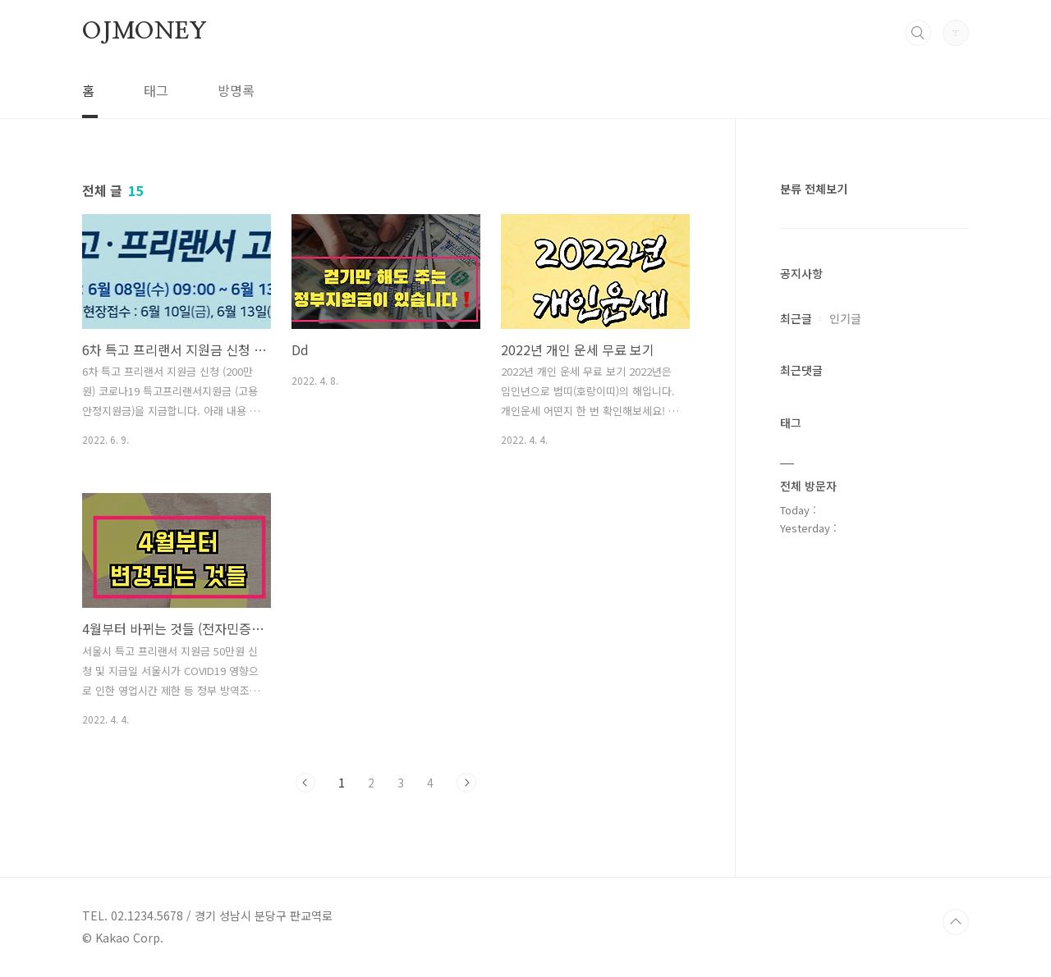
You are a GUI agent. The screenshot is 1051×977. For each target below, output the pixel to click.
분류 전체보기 (813, 188)
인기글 (845, 318)
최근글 (796, 318)
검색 (918, 33)
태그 (156, 90)
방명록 (236, 90)
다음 (466, 782)
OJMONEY (144, 32)
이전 (305, 782)
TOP (956, 922)
